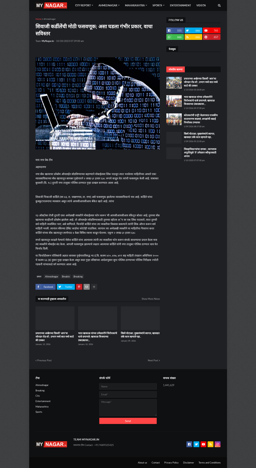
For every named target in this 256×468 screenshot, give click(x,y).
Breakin (66, 276)
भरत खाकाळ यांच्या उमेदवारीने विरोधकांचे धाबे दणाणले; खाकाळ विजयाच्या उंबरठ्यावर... (97, 337)
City (38, 395)
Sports (39, 411)
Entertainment (43, 401)
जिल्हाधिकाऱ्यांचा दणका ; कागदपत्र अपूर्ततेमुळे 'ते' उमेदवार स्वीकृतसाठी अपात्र (200, 152)
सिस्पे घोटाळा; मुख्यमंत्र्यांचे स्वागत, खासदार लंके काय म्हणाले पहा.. (140, 335)
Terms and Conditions (210, 462)
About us (142, 462)
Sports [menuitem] (157, 5)
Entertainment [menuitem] (180, 5)
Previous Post (44, 360)
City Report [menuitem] (83, 5)
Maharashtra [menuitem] (135, 5)
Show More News (151, 298)
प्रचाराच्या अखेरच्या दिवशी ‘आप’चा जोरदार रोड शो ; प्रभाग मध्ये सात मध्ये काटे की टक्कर (55, 337)
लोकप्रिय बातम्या (175, 69)
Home (38, 19)
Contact (156, 462)
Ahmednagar (49, 19)
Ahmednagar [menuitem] (108, 5)
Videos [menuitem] (201, 5)
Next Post (153, 360)
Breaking (78, 276)
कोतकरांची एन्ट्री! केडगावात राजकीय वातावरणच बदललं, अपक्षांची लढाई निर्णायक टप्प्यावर (201, 119)
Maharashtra (42, 406)
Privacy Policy (171, 462)
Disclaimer (188, 462)
